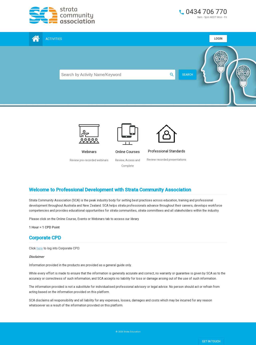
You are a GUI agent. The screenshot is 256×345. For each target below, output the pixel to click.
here (40, 248)
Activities (54, 39)
